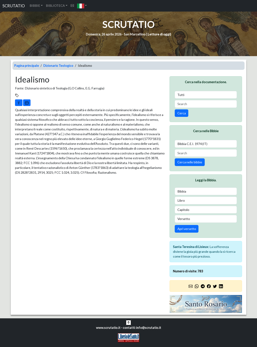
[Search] (206, 104)
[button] (82, 6)
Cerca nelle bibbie (189, 162)
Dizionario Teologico (58, 66)
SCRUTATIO (13, 5)
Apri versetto (186, 229)
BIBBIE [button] (35, 5)
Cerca (181, 113)
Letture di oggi (159, 34)
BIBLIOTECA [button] (55, 5)
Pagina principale (26, 66)
